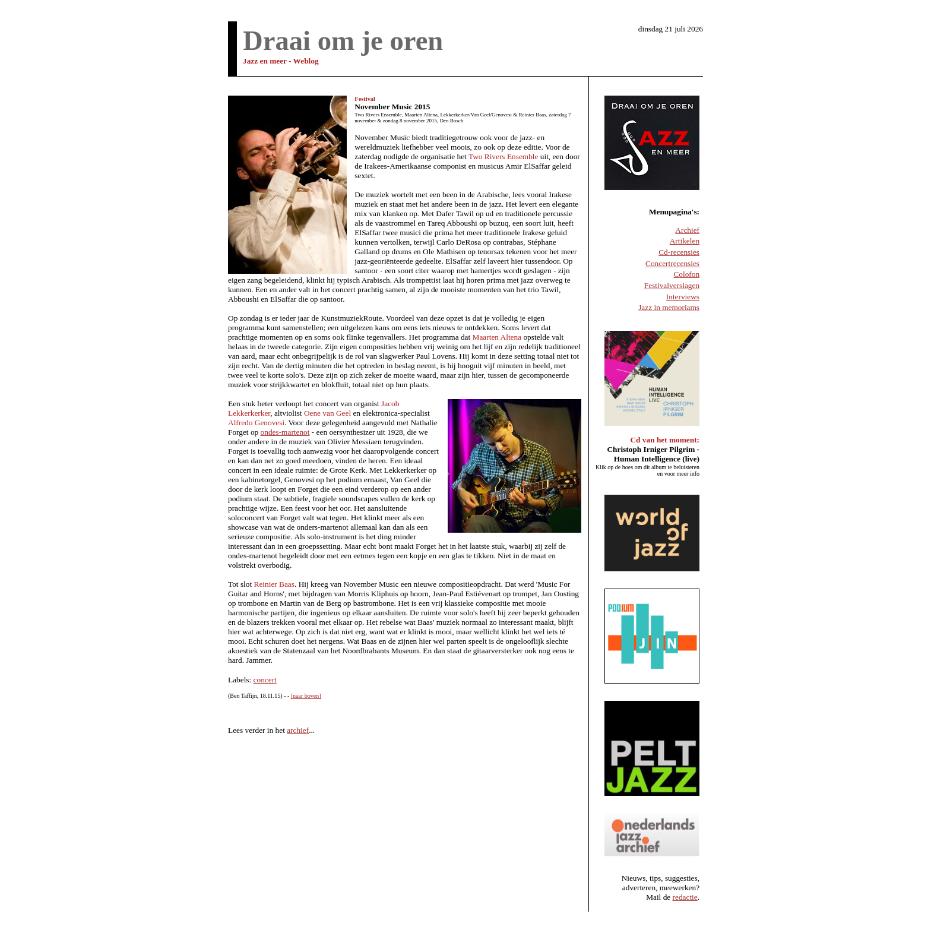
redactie (685, 897)
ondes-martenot (285, 432)
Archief (687, 230)
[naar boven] (306, 695)
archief (298, 730)
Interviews (682, 296)
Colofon (686, 274)
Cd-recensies (678, 252)
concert (265, 679)
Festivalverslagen (671, 285)
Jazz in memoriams (668, 307)
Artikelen (684, 240)
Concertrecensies (672, 263)
